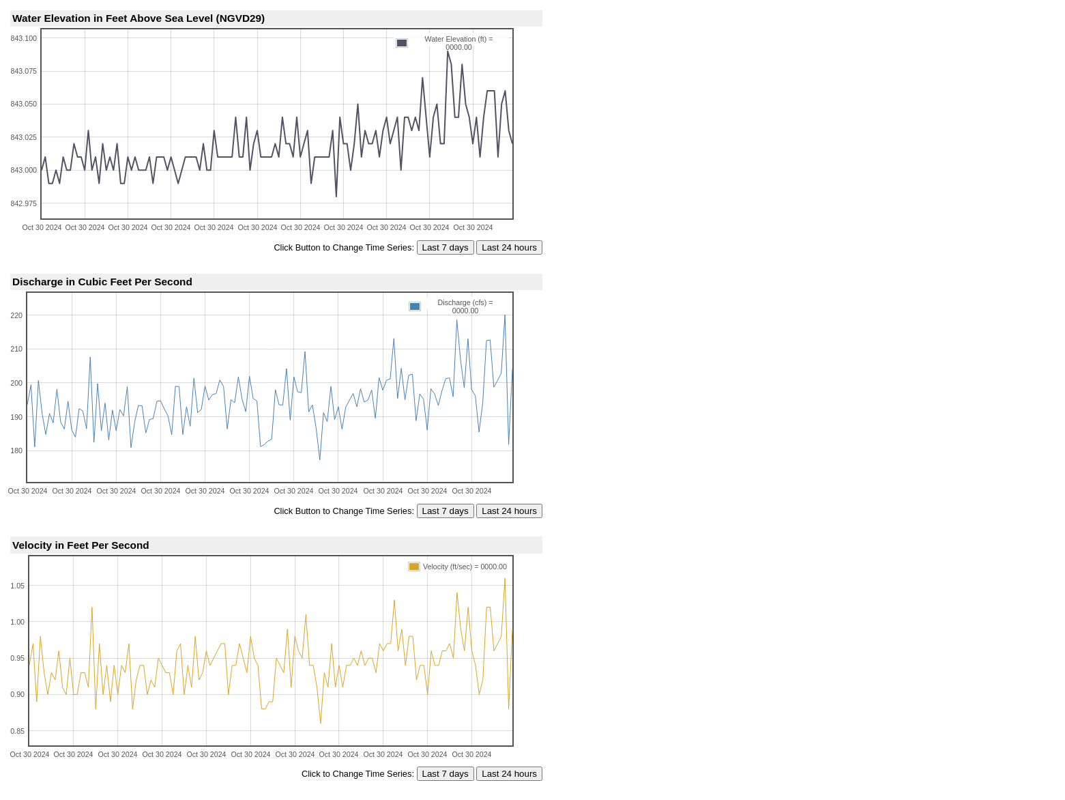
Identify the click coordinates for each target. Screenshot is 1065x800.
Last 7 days (445, 247)
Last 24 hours (509, 247)
